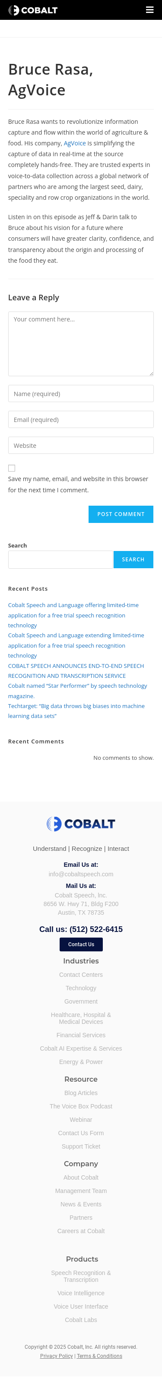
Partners (81, 1217)
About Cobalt (81, 1177)
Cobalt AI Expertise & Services (81, 1048)
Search (17, 545)
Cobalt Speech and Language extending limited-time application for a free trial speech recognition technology (76, 645)
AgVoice (75, 143)
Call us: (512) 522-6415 (81, 929)
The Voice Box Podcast (81, 1106)
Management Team (81, 1190)
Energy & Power (81, 1061)
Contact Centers (81, 974)
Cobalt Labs (81, 1319)
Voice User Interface (81, 1306)
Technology (81, 988)
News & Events (81, 1204)
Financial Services (81, 1035)
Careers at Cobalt (81, 1231)
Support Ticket (81, 1146)
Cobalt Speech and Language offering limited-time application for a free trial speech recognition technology (73, 615)
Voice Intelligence (81, 1293)
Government (81, 1001)
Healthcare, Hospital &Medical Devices (81, 1018)
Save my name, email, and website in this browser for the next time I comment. (78, 484)
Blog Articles (81, 1092)
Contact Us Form (81, 1133)
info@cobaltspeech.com (81, 874)
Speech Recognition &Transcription (81, 1276)
